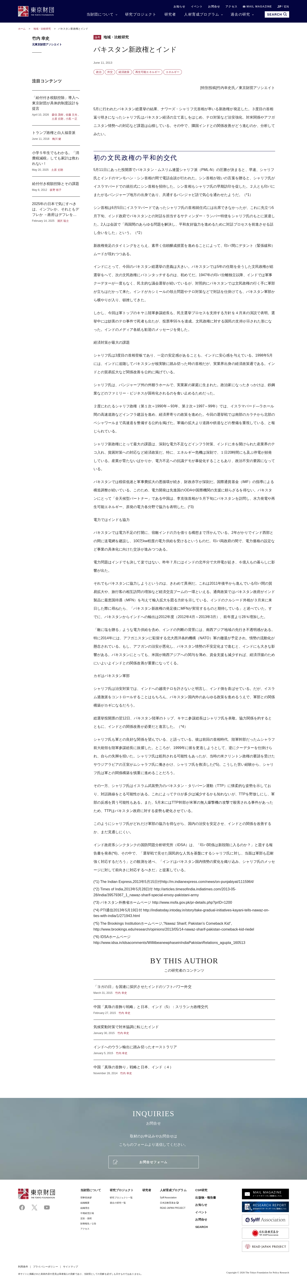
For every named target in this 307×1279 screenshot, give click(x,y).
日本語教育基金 (169, 1203)
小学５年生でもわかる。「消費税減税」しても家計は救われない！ (56, 161)
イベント (197, 6)
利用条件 (23, 1266)
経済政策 (124, 72)
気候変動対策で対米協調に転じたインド (184, 1030)
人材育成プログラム (201, 14)
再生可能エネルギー (147, 72)
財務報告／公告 (88, 1223)
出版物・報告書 (205, 1197)
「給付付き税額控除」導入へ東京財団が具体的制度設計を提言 (56, 108)
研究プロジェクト (140, 14)
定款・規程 (86, 1218)
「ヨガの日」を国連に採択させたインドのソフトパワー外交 (184, 989)
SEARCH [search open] (277, 14)
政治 (98, 72)
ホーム (22, 28)
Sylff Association (168, 1197)
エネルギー (172, 72)
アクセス (231, 6)
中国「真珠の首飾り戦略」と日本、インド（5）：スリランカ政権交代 (184, 1010)
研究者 (170, 14)
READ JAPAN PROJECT (172, 1208)
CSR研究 (201, 1190)
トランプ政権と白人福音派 (56, 135)
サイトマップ (70, 1266)
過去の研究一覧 (118, 1203)
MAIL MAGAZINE (257, 6)
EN (286, 6)
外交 (110, 72)
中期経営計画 (87, 1213)
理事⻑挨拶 (86, 1197)
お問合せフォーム (153, 1162)
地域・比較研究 (42, 28)
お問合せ (214, 6)
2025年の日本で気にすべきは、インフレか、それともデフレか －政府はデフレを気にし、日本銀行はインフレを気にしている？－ (56, 210)
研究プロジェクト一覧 (121, 1197)
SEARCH (201, 1227)
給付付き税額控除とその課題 (56, 186)
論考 (97, 37)
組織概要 (84, 1203)
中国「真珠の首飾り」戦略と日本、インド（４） (184, 1067)
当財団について (100, 14)
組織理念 (84, 1208)
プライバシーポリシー (45, 1266)
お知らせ (179, 6)
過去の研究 (240, 14)
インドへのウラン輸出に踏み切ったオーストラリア (184, 1050)
